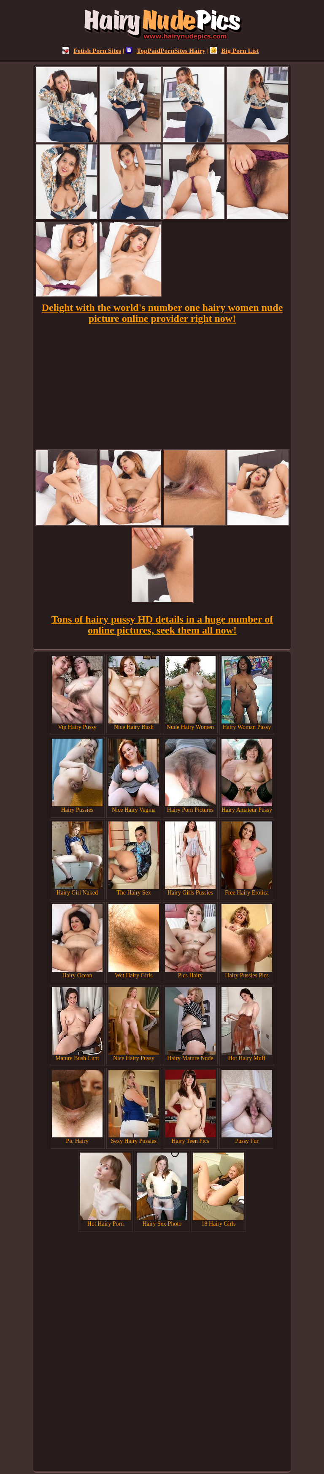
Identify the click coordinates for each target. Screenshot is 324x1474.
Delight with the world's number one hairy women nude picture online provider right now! (162, 313)
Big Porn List (234, 50)
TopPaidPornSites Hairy (165, 50)
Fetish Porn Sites (91, 50)
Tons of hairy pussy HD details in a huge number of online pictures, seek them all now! (162, 625)
